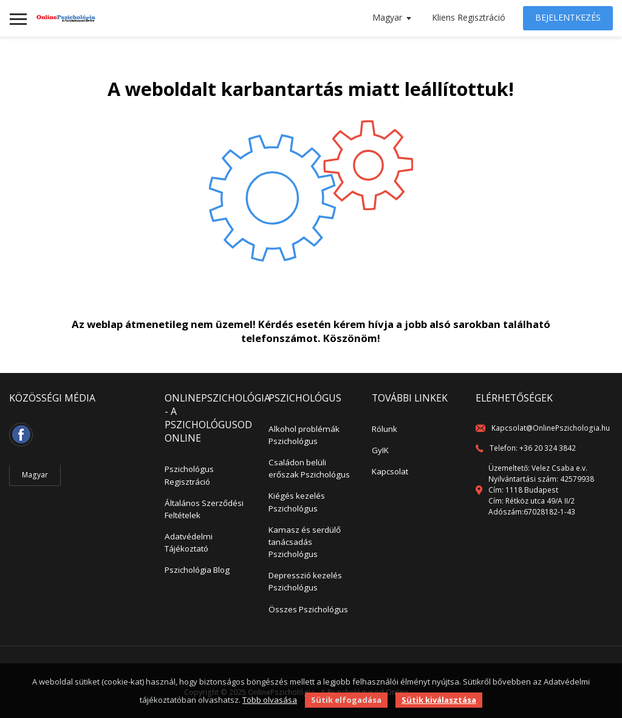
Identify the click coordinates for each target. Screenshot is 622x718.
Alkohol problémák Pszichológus (304, 434)
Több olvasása (269, 699)
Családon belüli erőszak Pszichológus (309, 468)
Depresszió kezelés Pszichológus (305, 581)
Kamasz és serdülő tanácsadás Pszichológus (304, 541)
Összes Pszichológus (308, 609)
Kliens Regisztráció (468, 17)
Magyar (387, 17)
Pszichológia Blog (197, 569)
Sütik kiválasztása (439, 699)
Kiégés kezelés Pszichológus (296, 501)
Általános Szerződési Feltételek (204, 509)
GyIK (380, 450)
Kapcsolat (390, 471)
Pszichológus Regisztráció (189, 475)
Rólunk (384, 428)
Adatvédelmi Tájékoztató (189, 542)
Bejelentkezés (568, 17)
